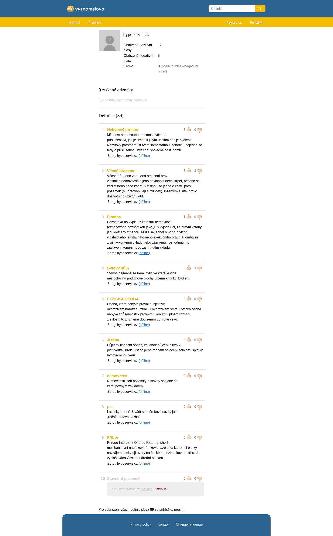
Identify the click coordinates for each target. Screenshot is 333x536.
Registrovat (233, 22)
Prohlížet (94, 22)
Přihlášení (256, 22)
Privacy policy (140, 524)
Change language (189, 524)
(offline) (144, 155)
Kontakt (163, 524)
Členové (74, 22)
